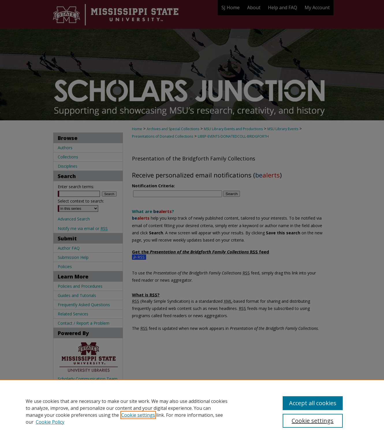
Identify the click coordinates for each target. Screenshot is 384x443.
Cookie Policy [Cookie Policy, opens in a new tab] (50, 422)
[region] (192, 411)
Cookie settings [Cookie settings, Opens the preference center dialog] (312, 421)
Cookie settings (138, 415)
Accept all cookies (312, 403)
